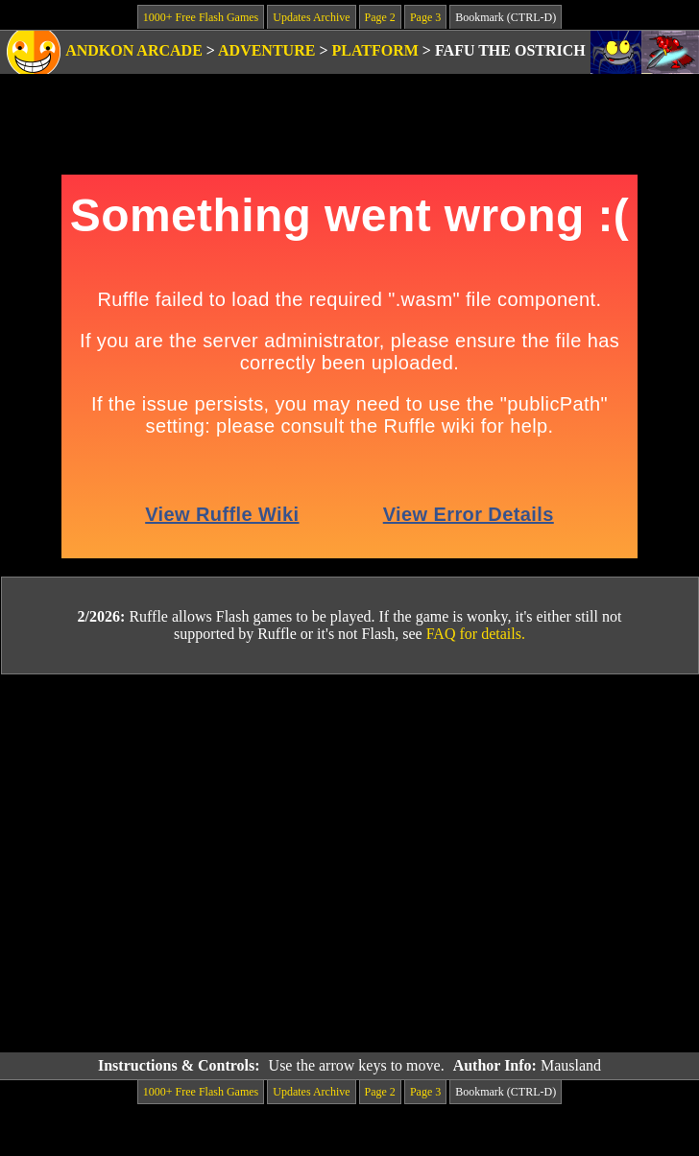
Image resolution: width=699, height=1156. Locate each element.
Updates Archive (311, 17)
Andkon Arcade (134, 50)
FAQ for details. (475, 633)
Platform (375, 50)
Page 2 (380, 17)
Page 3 (425, 17)
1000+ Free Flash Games (200, 17)
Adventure (266, 50)
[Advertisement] (180, 864)
